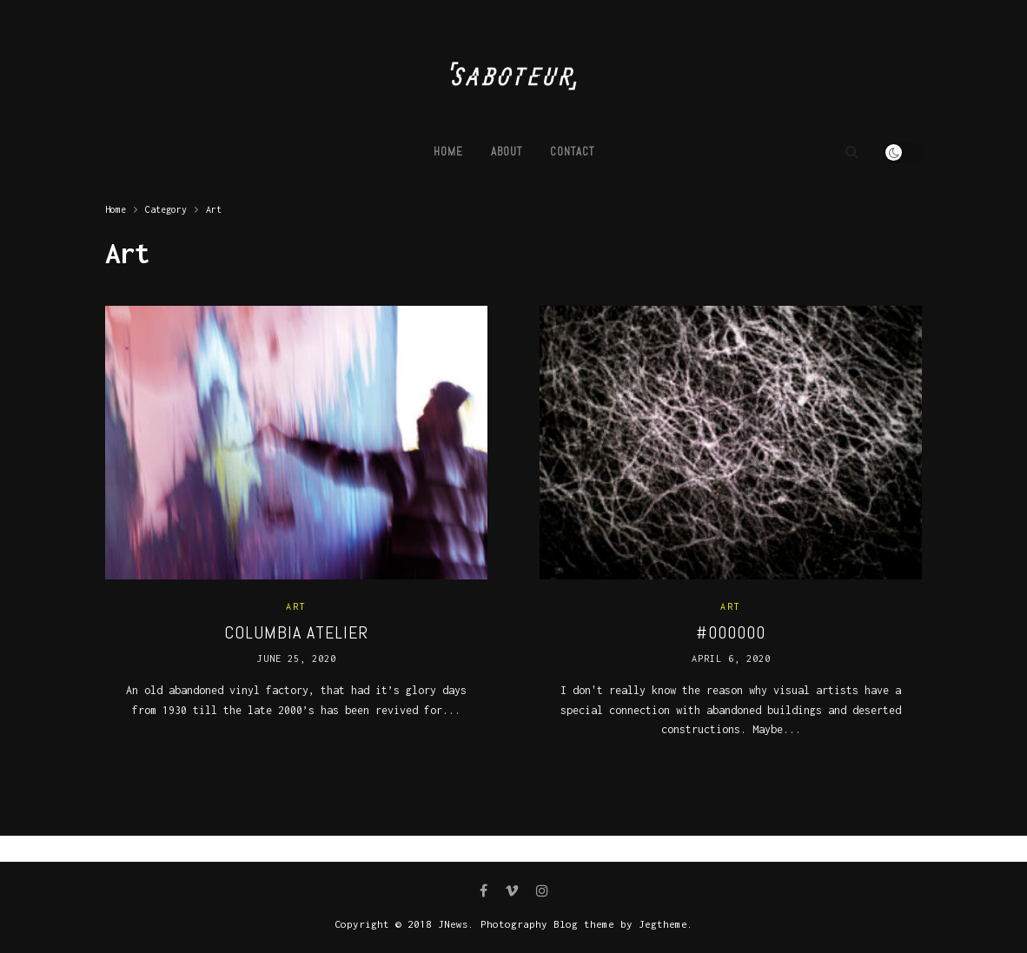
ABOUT (506, 151)
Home (448, 151)
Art (214, 209)
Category (166, 209)
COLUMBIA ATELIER (296, 632)
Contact (572, 151)
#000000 (730, 632)
